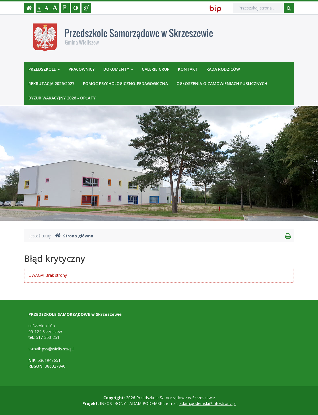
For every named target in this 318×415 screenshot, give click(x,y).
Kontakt (188, 69)
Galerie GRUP (155, 69)
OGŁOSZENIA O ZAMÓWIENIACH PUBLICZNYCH (222, 83)
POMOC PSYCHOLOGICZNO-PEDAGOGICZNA (125, 83)
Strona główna (74, 236)
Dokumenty (118, 69)
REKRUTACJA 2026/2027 (51, 83)
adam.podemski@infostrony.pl (207, 403)
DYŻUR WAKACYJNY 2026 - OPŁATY (62, 98)
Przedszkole (44, 69)
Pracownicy (82, 69)
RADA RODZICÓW (223, 69)
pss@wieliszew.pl (57, 348)
